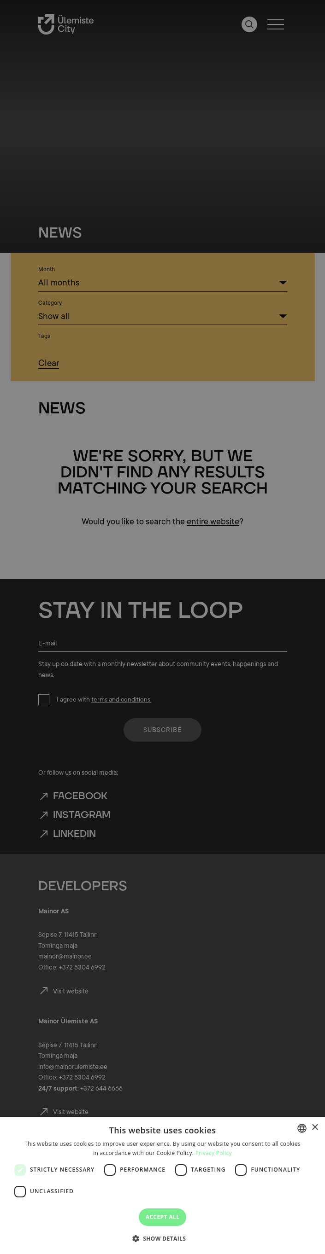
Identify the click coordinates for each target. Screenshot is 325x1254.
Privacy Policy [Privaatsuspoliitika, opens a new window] (213, 1153)
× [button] (314, 1127)
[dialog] (162, 1185)
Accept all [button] (163, 1217)
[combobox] (302, 1128)
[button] (162, 1238)
